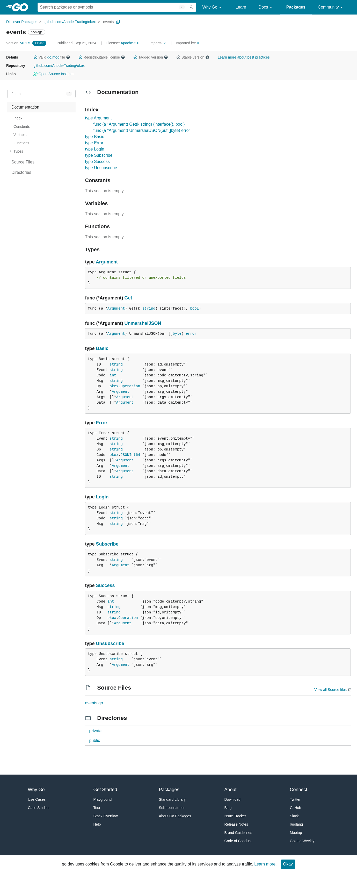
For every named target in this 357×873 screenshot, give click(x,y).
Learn (241, 7)
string (148, 308)
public (94, 740)
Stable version (192, 57)
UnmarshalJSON (142, 323)
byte (177, 334)
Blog (228, 808)
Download (232, 799)
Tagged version (150, 57)
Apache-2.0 (130, 43)
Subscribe (107, 544)
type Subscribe (98, 155)
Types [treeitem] (18, 151)
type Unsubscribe (101, 168)
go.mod (53, 57)
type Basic (94, 136)
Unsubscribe (110, 643)
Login (102, 496)
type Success (97, 161)
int (113, 375)
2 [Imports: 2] (157, 43)
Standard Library (172, 799)
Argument (107, 261)
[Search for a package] (112, 7)
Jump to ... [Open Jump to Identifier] (20, 94)
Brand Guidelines (238, 833)
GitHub (295, 808)
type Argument (98, 118)
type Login (94, 149)
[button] (35, 57)
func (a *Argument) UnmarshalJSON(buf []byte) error (141, 130)
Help (97, 824)
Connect (298, 789)
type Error (94, 143)
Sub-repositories (172, 808)
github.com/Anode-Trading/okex (70, 22)
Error (101, 422)
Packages (295, 7)
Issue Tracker (235, 816)
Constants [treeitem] (21, 126)
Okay (288, 864)
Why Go (212, 7)
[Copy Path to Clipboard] (118, 21)
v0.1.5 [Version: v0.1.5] (18, 43)
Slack (294, 816)
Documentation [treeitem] (25, 107)
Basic (102, 348)
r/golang (296, 824)
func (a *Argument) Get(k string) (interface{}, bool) (139, 124)
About (230, 789)
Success (105, 585)
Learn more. (265, 864)
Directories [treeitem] (21, 172)
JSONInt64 (130, 455)
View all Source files (330, 690)
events (108, 22)
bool (194, 308)
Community (331, 7)
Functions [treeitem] (21, 143)
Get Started (105, 789)
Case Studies (38, 808)
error (191, 334)
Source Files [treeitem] (22, 162)
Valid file (51, 57)
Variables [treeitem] (20, 135)
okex (114, 386)
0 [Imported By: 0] (187, 43)
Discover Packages (21, 22)
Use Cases (37, 799)
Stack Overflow (105, 816)
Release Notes (236, 824)
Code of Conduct (238, 841)
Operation (130, 386)
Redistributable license (101, 57)
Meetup (296, 833)
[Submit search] (191, 7)
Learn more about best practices (244, 57)
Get (128, 297)
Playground (102, 799)
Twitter (295, 799)
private (95, 731)
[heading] (22, 7)
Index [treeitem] (17, 118)
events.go (94, 703)
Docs (266, 7)
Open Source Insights (53, 74)
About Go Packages (175, 816)
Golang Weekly (302, 841)
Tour (96, 808)
